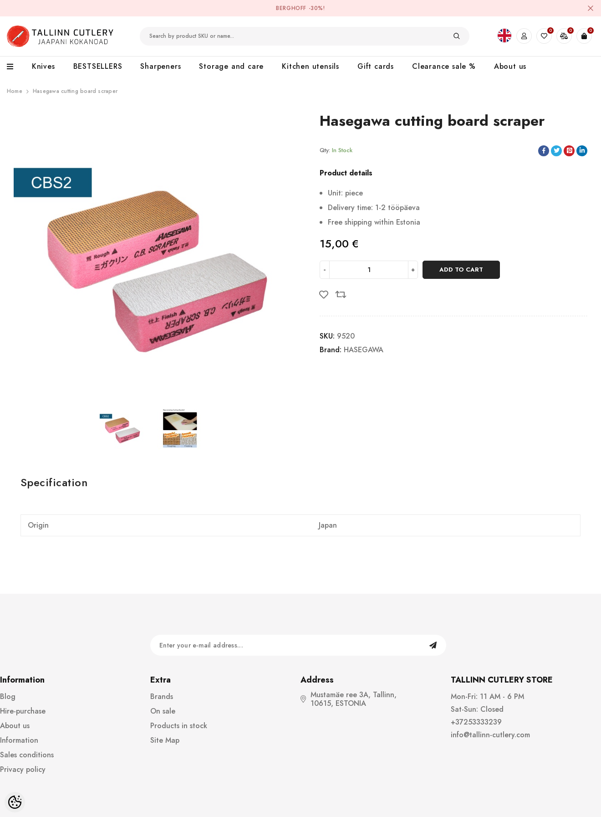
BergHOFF (291, 8)
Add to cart (461, 269)
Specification (53, 482)
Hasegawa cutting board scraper (75, 91)
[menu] (15, 67)
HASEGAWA (363, 349)
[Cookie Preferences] (15, 802)
